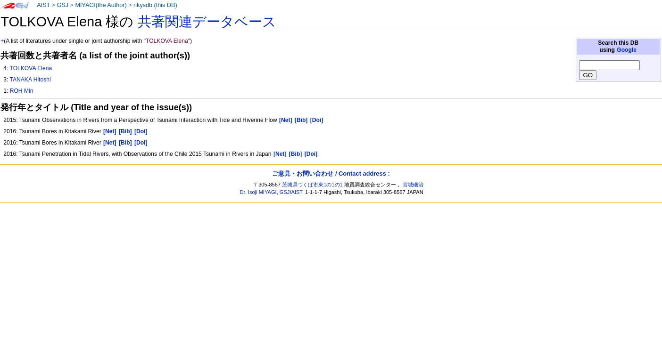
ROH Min (21, 91)
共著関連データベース (207, 21)
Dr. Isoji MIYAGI (258, 192)
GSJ (62, 5)
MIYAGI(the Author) (100, 5)
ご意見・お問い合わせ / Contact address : (330, 173)
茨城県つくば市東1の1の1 (312, 184)
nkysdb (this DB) (155, 5)
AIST (43, 5)
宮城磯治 (413, 184)
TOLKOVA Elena (30, 68)
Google (627, 50)
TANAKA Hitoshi (29, 79)
